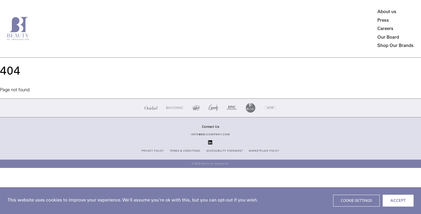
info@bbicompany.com (210, 134)
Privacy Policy (153, 151)
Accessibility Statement (224, 151)
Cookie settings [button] (356, 201)
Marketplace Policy (264, 151)
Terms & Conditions (185, 151)
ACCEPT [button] (398, 201)
